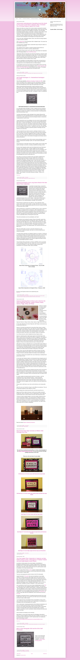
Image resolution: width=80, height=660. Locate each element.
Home (17, 18)
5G (19, 295)
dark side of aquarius (26, 295)
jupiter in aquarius (28, 178)
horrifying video (21, 41)
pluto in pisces (40, 295)
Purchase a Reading (26, 18)
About (20, 18)
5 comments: (26, 177)
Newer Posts (18, 653)
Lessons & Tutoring (34, 18)
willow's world (33, 178)
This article (27, 576)
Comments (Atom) (23, 655)
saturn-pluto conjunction (29, 296)
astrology (20, 178)
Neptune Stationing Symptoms (29, 422)
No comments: (27, 425)
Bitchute (62, 18)
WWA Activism (41, 18)
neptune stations (26, 426)
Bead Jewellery (57, 18)
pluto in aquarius (36, 295)
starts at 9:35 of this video (31, 51)
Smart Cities (34, 296)
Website (52, 18)
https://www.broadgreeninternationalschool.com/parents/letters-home (30, 619)
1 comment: (26, 72)
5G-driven (30, 569)
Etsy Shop (47, 18)
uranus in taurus (38, 296)
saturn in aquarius (23, 296)
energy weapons (31, 295)
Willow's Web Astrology (32, 5)
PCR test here (41, 591)
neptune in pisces (21, 426)
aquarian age (21, 295)
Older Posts (45, 653)
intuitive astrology (24, 178)
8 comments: (26, 623)
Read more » (18, 292)
